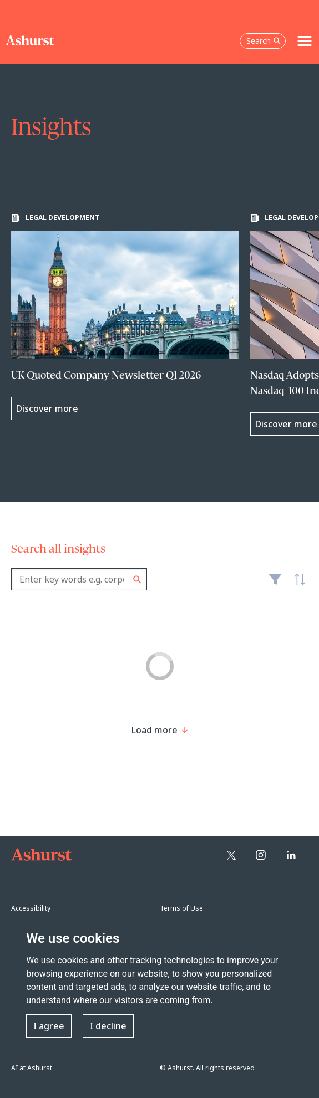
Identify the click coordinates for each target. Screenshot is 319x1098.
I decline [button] (108, 1026)
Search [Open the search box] (263, 40)
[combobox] (79, 579)
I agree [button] (48, 1026)
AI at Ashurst (31, 1068)
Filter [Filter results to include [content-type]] (275, 584)
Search (137, 579)
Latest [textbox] (296, 585)
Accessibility (30, 908)
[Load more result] (154, 730)
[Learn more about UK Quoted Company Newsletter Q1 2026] (125, 316)
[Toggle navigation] (304, 41)
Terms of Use (181, 908)
